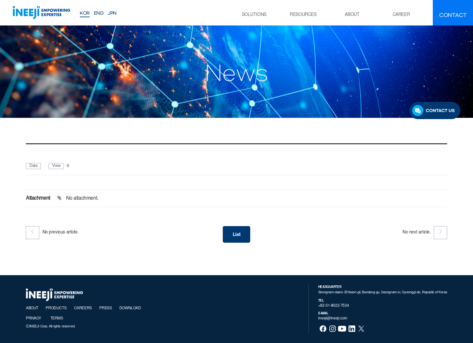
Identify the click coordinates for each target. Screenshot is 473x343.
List (236, 234)
